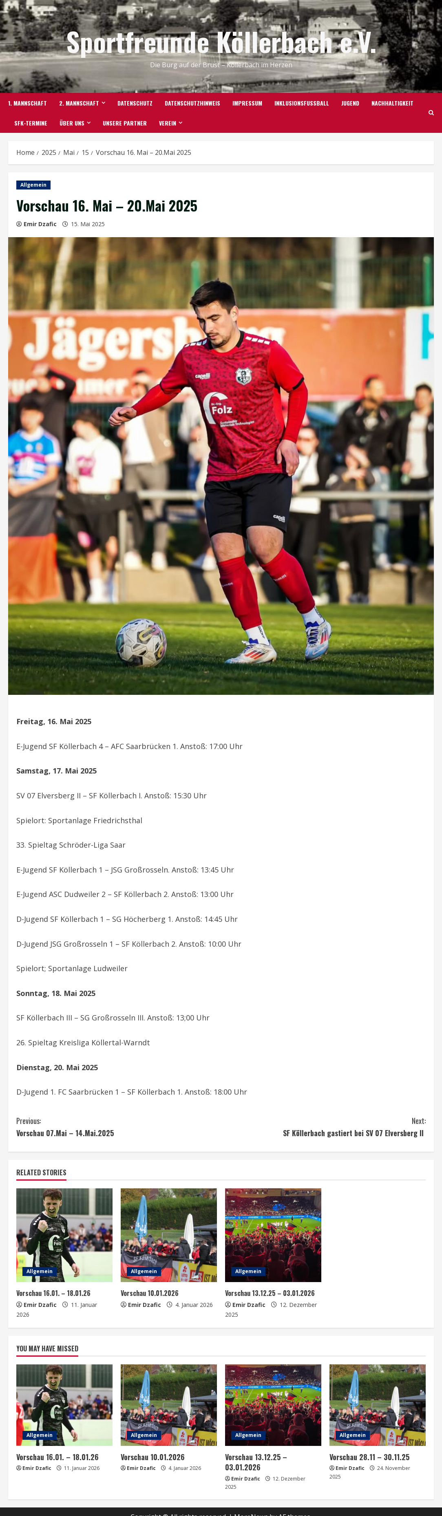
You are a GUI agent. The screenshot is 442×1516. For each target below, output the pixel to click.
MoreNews (251, 1506)
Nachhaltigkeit (392, 103)
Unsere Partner (125, 123)
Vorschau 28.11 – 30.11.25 (366, 1457)
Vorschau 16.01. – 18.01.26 (54, 1293)
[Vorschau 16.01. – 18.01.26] (64, 1235)
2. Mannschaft (79, 103)
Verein (167, 123)
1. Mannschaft (27, 103)
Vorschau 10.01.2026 (151, 1293)
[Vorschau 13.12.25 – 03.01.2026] (273, 1235)
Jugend (350, 103)
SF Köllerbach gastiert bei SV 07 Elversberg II (323, 1127)
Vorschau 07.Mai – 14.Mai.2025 (118, 1127)
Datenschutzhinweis (192, 103)
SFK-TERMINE (30, 123)
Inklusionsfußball (301, 103)
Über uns (72, 123)
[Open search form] (431, 113)
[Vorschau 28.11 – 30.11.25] (377, 1405)
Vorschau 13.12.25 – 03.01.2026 (271, 1293)
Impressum (247, 103)
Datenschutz (134, 103)
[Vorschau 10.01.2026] (169, 1235)
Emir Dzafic (40, 224)
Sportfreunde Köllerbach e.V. (221, 41)
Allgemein (33, 184)
